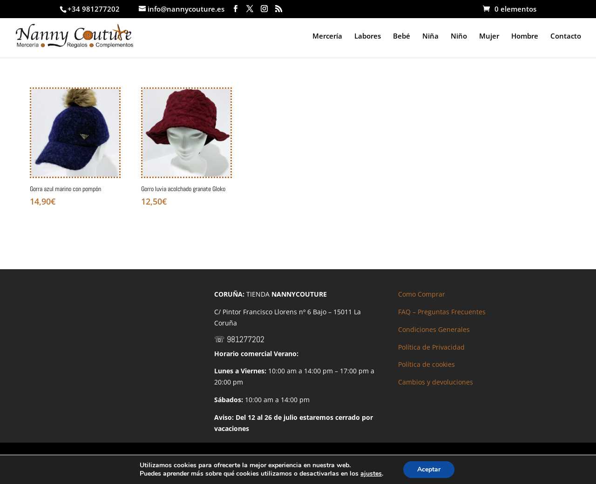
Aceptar (428, 469)
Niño (459, 36)
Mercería (327, 36)
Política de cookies (426, 364)
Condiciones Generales (434, 329)
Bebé (401, 36)
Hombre (524, 36)
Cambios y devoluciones (435, 382)
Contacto (565, 36)
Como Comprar (421, 294)
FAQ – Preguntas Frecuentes (442, 311)
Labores (367, 36)
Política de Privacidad (431, 347)
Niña (430, 36)
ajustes (371, 474)
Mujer (489, 36)
